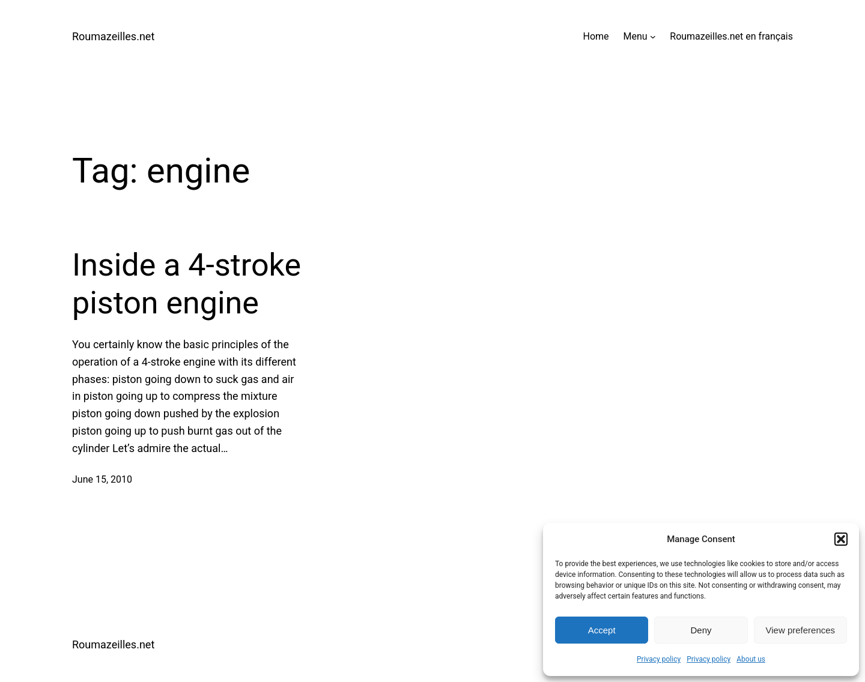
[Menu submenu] (653, 37)
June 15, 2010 (102, 479)
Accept (602, 630)
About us (750, 659)
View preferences (801, 630)
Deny (700, 630)
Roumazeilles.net (113, 36)
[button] (841, 539)
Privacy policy (659, 659)
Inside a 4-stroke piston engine (186, 284)
